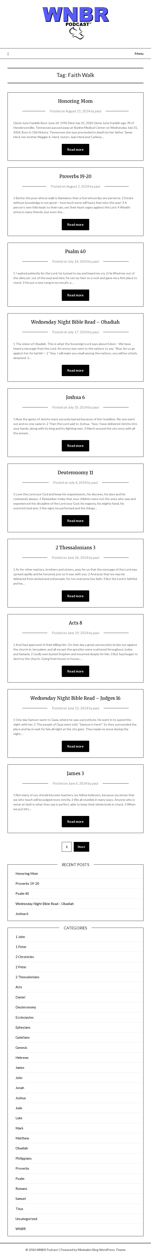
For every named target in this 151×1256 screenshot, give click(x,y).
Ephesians (22, 1027)
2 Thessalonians (27, 977)
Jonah (19, 1088)
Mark (19, 1128)
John (18, 1078)
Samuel (20, 1198)
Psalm (19, 1179)
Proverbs (22, 1168)
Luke (18, 1118)
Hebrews (22, 1058)
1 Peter (21, 947)
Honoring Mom (75, 101)
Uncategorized (26, 1219)
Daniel (20, 997)
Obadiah (21, 1148)
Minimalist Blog (88, 1250)
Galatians (22, 1037)
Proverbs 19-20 (75, 176)
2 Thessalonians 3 (75, 547)
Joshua (20, 1098)
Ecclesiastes (24, 1017)
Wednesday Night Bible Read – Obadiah (75, 322)
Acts (18, 987)
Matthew (22, 1138)
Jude (18, 1108)
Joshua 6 (75, 397)
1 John (20, 937)
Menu (139, 53)
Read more (75, 149)
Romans (21, 1189)
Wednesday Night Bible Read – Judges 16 (75, 698)
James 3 (75, 773)
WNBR (20, 1229)
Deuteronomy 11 (75, 472)
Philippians (23, 1158)
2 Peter (21, 967)
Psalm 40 (75, 251)
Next (81, 847)
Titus (19, 1209)
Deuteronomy (25, 1007)
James (19, 1067)
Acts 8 (75, 623)
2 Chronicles (24, 957)
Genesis (21, 1048)
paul (98, 111)
